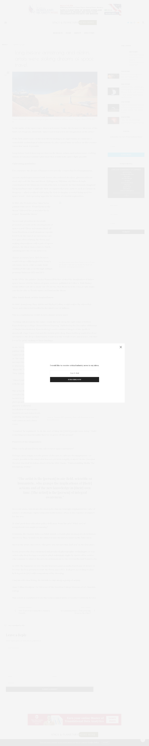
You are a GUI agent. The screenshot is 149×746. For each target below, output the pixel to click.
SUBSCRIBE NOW (74, 379)
